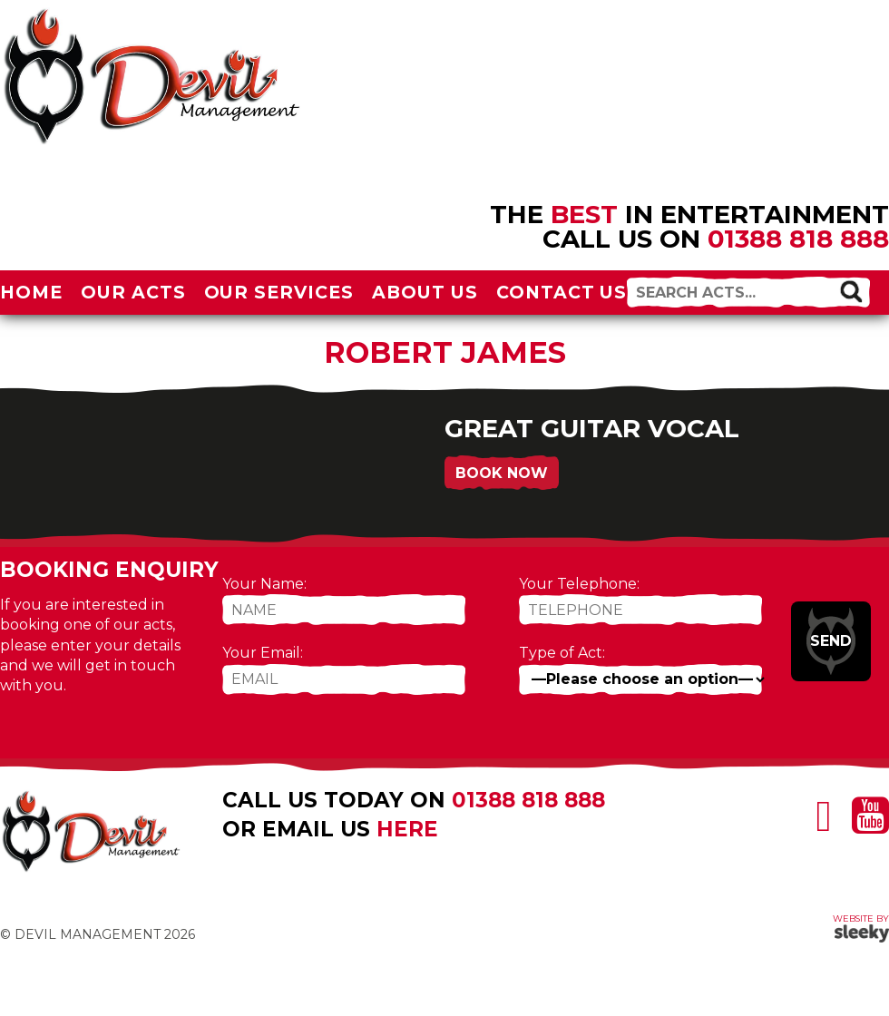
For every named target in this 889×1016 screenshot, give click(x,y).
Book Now (501, 473)
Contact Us (562, 292)
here (407, 829)
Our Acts (133, 292)
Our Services (279, 292)
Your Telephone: (579, 583)
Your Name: (264, 583)
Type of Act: (562, 652)
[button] (851, 291)
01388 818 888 (798, 238)
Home (31, 292)
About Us (425, 292)
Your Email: (262, 652)
